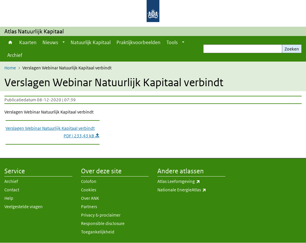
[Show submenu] (64, 42)
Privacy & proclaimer (100, 215)
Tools (172, 42)
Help (8, 198)
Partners (89, 206)
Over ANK (90, 198)
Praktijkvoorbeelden (138, 42)
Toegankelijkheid (97, 232)
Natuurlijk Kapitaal (91, 42)
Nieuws (50, 42)
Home (10, 42)
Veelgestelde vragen (23, 206)
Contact (11, 189)
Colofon (88, 181)
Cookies (88, 189)
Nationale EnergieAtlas (191, 189)
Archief (14, 55)
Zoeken (292, 49)
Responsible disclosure (103, 223)
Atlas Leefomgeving (191, 181)
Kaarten (28, 42)
